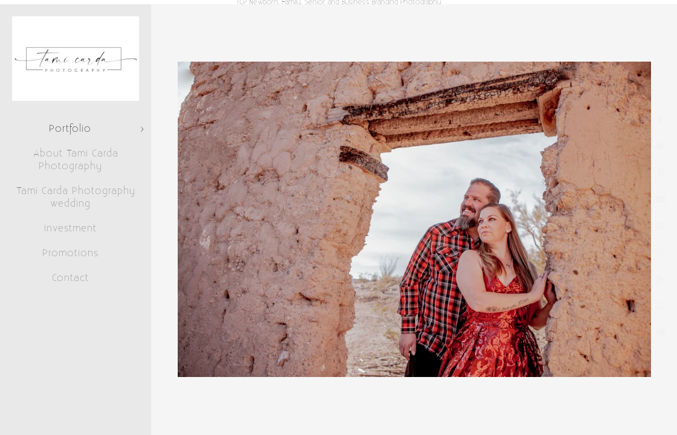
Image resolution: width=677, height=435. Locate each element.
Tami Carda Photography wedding (75, 197)
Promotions (70, 253)
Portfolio (70, 129)
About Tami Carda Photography (75, 159)
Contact (70, 278)
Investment (70, 228)
